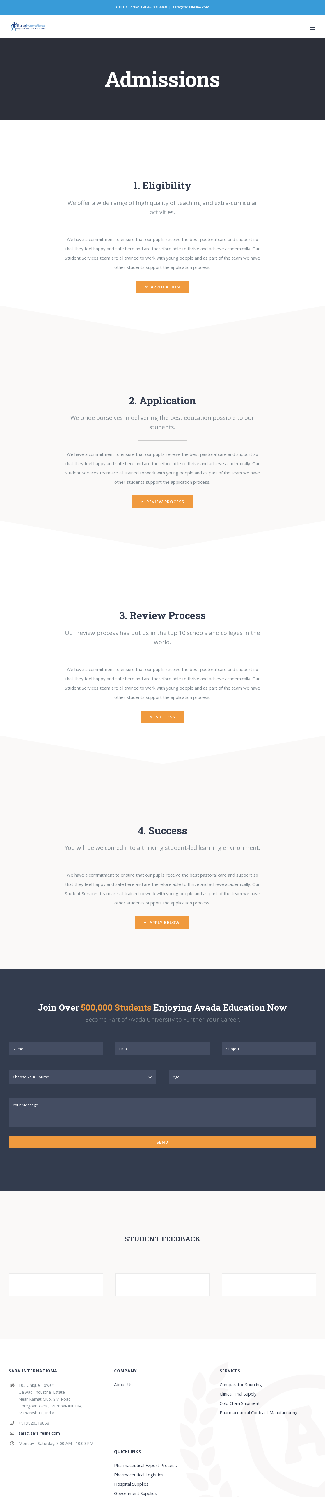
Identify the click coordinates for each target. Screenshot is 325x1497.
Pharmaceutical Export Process (145, 1465)
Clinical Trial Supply (238, 1394)
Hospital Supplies (131, 1484)
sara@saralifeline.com (191, 7)
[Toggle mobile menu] (313, 29)
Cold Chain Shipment (240, 1403)
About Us (123, 1384)
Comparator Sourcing (241, 1384)
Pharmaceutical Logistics (138, 1475)
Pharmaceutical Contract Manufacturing (259, 1412)
